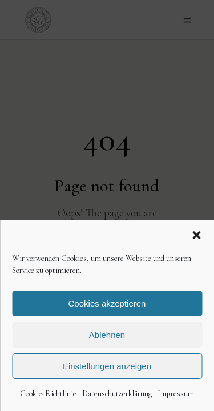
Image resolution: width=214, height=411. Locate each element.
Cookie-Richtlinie (48, 393)
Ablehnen (107, 335)
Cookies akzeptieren (107, 303)
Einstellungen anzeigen (107, 366)
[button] (196, 235)
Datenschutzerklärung (117, 393)
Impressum (176, 393)
